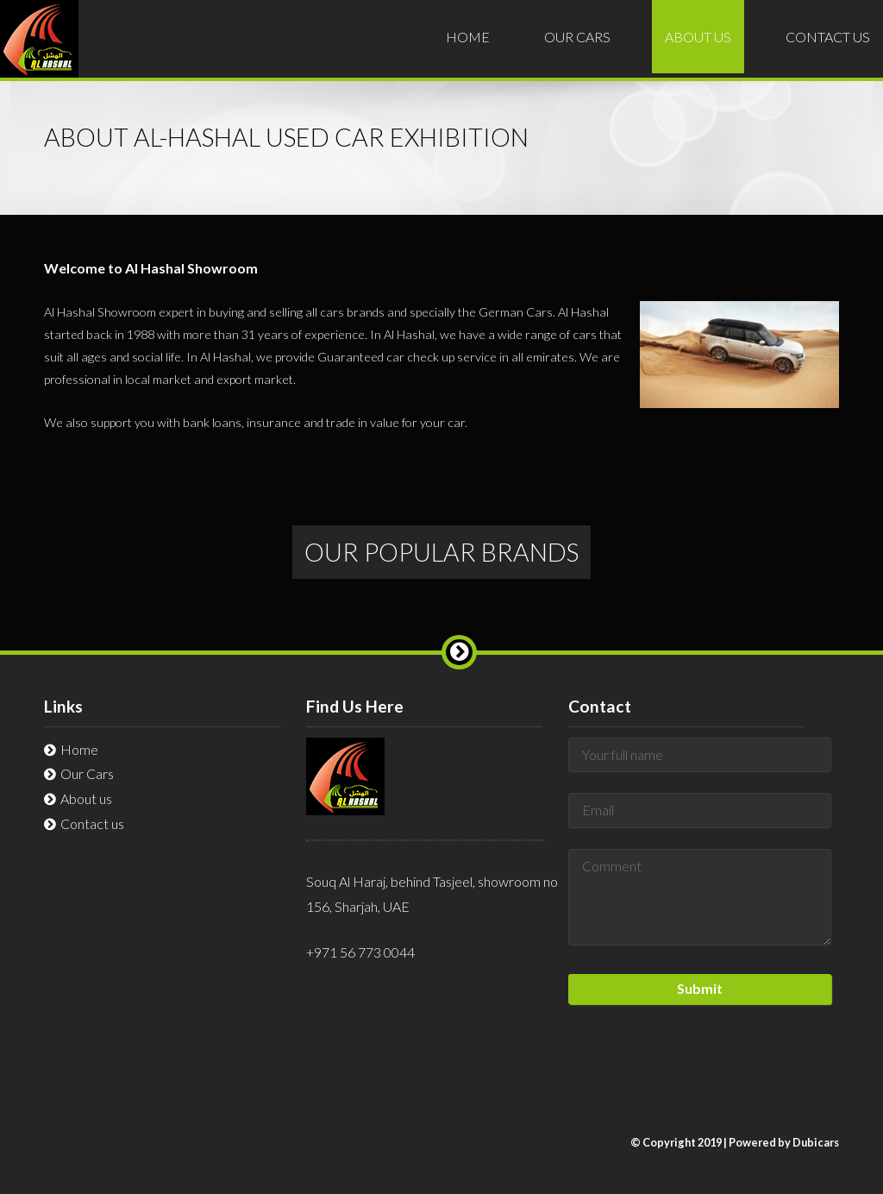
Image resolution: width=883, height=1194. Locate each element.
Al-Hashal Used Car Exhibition (39, 51)
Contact (828, 36)
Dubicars (815, 1142)
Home (468, 36)
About (698, 36)
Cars (577, 36)
